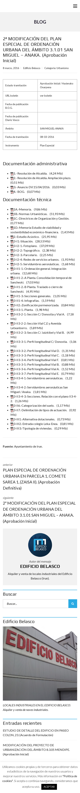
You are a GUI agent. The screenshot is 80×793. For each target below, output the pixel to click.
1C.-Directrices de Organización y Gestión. (40, 218)
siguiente (40, 510)
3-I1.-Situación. (22, 241)
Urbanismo (63, 68)
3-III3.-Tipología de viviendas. (31, 428)
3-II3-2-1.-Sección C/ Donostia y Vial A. (37, 314)
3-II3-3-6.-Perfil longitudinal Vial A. (35, 369)
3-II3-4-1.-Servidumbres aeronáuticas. (37, 378)
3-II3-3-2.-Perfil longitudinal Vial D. (35, 350)
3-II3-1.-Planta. (22, 309)
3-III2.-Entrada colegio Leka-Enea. (34, 423)
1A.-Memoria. (21, 209)
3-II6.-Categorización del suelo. (32, 405)
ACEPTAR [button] (49, 786)
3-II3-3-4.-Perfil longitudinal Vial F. (34, 360)
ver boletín (46, 95)
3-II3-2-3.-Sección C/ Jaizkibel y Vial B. (37, 332)
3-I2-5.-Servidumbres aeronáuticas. (35, 264)
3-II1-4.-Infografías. (25, 300)
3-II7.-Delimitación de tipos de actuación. (39, 410)
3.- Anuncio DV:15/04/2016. (30, 187)
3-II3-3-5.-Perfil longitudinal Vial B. (35, 364)
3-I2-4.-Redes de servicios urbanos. (35, 259)
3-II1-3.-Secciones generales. (31, 296)
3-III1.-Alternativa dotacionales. (33, 419)
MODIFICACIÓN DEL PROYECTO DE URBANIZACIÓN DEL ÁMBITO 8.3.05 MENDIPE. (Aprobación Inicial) (36, 749)
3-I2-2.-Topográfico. (25, 250)
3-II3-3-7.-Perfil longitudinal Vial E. (35, 373)
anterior (40, 477)
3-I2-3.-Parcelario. (24, 255)
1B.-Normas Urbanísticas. (29, 214)
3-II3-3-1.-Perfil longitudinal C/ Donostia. (39, 341)
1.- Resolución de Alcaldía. (29, 173)
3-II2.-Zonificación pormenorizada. (35, 305)
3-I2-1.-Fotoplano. (24, 246)
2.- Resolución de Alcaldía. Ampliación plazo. (41, 178)
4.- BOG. (17, 191)
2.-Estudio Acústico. (25, 236)
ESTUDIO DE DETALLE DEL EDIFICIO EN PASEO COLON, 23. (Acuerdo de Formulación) (36, 733)
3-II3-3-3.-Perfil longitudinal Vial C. (35, 355)
